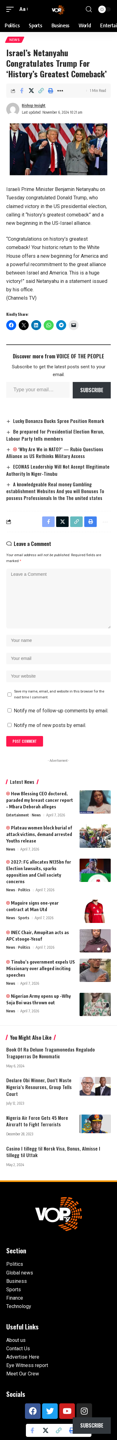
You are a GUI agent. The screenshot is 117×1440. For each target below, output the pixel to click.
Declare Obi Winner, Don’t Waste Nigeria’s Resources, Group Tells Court (39, 1087)
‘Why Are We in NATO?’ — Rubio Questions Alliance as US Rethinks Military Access (54, 453)
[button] (11, 9)
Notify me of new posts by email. (50, 725)
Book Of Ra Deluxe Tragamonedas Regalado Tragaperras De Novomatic (50, 1053)
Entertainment (17, 815)
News (14, 40)
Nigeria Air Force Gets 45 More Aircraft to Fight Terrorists (37, 1121)
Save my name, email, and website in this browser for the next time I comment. (59, 694)
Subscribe (91, 390)
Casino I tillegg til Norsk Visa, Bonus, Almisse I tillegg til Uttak (53, 1152)
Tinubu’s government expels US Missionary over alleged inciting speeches (40, 968)
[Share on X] (31, 91)
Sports (23, 917)
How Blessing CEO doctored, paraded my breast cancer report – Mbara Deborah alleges (39, 800)
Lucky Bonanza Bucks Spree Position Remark (58, 420)
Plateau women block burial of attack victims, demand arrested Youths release (39, 834)
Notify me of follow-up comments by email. (61, 711)
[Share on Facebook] (21, 91)
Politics (24, 890)
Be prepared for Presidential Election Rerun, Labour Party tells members (55, 435)
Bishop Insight (34, 105)
